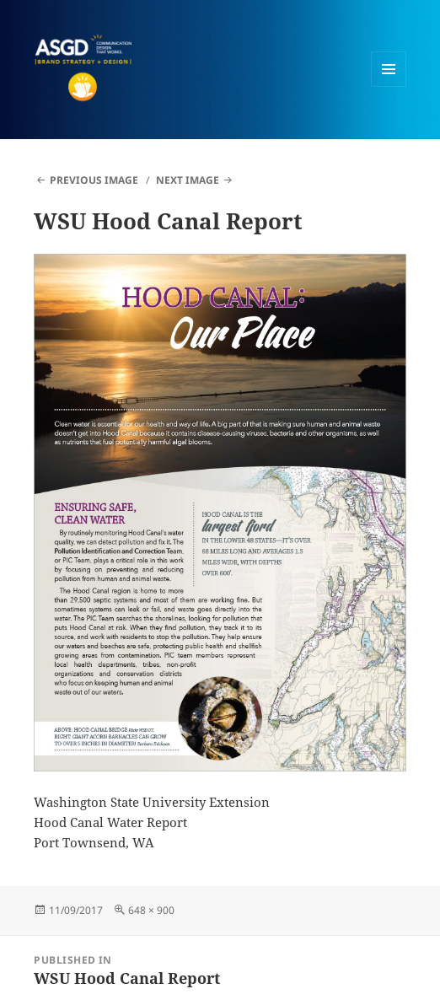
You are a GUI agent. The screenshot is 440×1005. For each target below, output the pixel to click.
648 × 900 (151, 910)
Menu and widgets (389, 86)
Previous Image (94, 180)
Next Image (187, 180)
